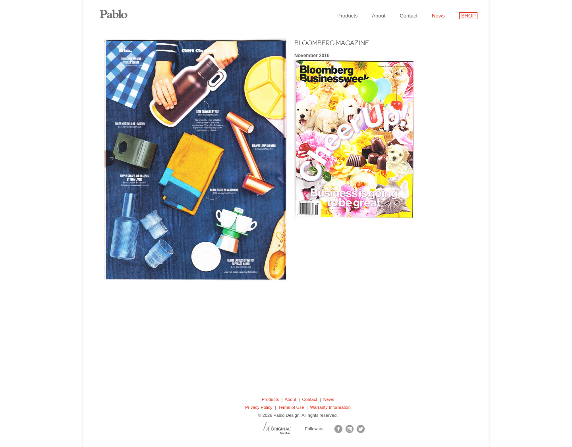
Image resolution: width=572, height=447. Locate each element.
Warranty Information (330, 407)
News (438, 16)
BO (287, 430)
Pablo (119, 10)
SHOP (468, 16)
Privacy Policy (258, 407)
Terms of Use (291, 407)
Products (347, 16)
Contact (408, 16)
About (378, 16)
